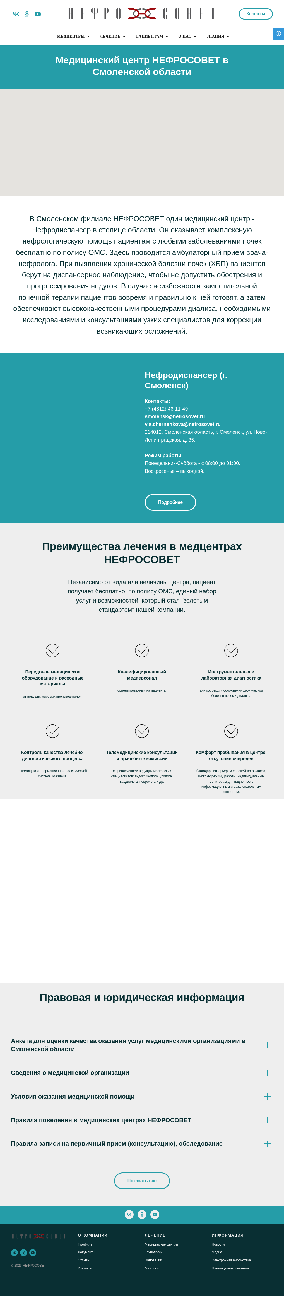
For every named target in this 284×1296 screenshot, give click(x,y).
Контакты (85, 1268)
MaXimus (152, 1268)
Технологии (154, 1252)
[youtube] (37, 14)
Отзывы (84, 1260)
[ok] (26, 14)
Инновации (153, 1260)
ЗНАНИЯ (215, 36)
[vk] (16, 14)
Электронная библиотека (231, 1260)
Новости (218, 1244)
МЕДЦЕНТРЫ (71, 36)
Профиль (85, 1244)
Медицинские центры (161, 1244)
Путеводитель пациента (230, 1268)
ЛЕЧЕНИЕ (111, 36)
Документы (86, 1252)
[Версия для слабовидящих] (278, 34)
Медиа (217, 1252)
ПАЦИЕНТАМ (150, 36)
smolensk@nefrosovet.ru (175, 416)
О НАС (185, 36)
